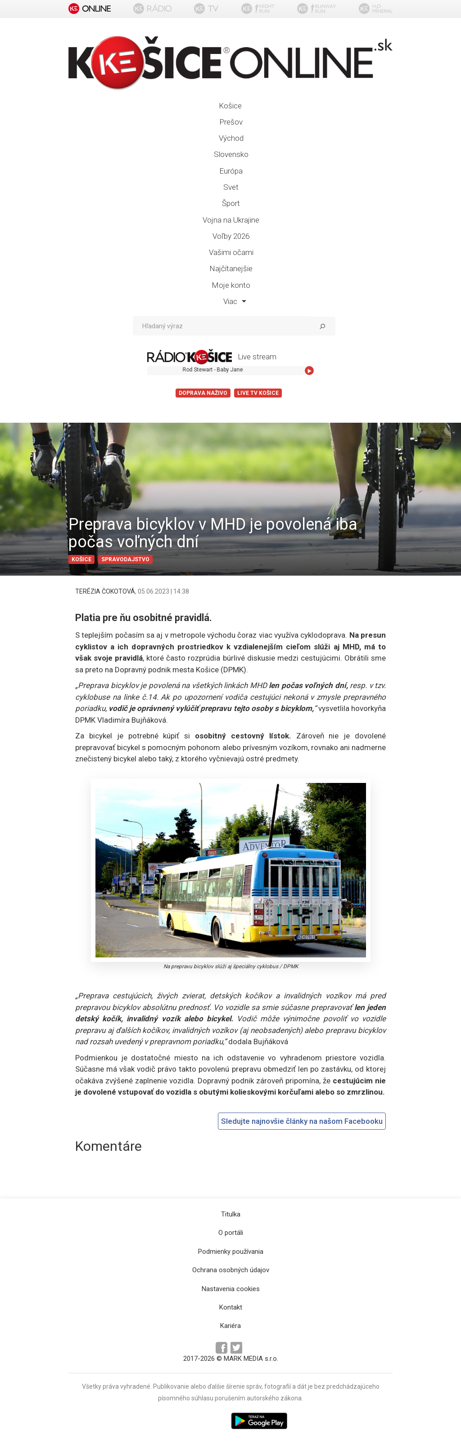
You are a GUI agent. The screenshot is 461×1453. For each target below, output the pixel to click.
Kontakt (230, 1307)
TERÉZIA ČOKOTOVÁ (105, 591)
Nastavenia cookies (231, 1289)
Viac (234, 301)
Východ (231, 138)
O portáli (230, 1233)
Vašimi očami (231, 252)
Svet (231, 187)
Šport (231, 203)
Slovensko (231, 154)
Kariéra (230, 1326)
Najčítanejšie (231, 268)
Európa (231, 170)
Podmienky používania (230, 1251)
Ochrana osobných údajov (230, 1270)
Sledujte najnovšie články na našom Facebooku (302, 1121)
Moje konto (231, 285)
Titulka (230, 1214)
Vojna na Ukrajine (231, 219)
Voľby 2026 (230, 236)
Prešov (231, 121)
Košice (230, 105)
